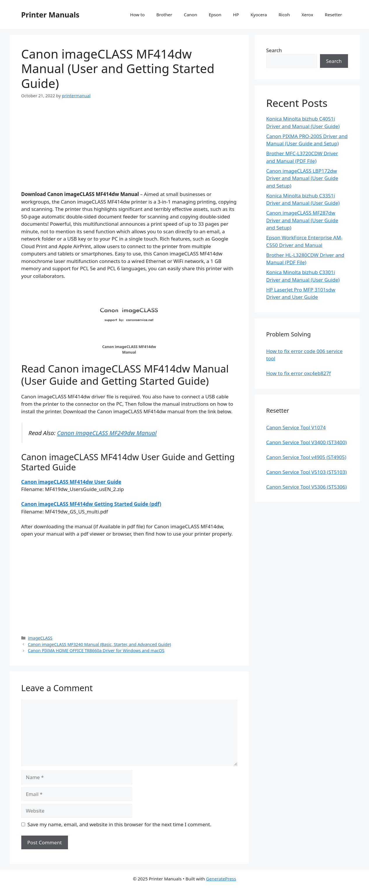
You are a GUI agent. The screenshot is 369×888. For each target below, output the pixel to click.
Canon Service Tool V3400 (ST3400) (306, 442)
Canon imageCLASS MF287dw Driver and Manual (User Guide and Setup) (302, 220)
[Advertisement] (129, 149)
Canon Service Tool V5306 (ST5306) (306, 486)
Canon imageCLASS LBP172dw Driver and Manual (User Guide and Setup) (302, 178)
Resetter (333, 14)
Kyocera (259, 14)
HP (236, 14)
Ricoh (284, 14)
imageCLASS (40, 638)
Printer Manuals (50, 15)
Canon (190, 14)
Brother (164, 14)
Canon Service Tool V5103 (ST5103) (306, 472)
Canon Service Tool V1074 (296, 427)
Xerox (307, 14)
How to (137, 14)
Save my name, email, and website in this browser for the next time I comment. (119, 824)
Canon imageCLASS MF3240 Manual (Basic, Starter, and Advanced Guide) (99, 644)
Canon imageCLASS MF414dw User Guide (71, 482)
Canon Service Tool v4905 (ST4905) (306, 457)
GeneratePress (221, 879)
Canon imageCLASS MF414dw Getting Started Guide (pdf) (91, 504)
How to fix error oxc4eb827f (298, 373)
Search (274, 50)
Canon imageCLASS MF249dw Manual (107, 433)
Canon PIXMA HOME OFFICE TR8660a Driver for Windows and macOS (96, 650)
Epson (215, 14)
